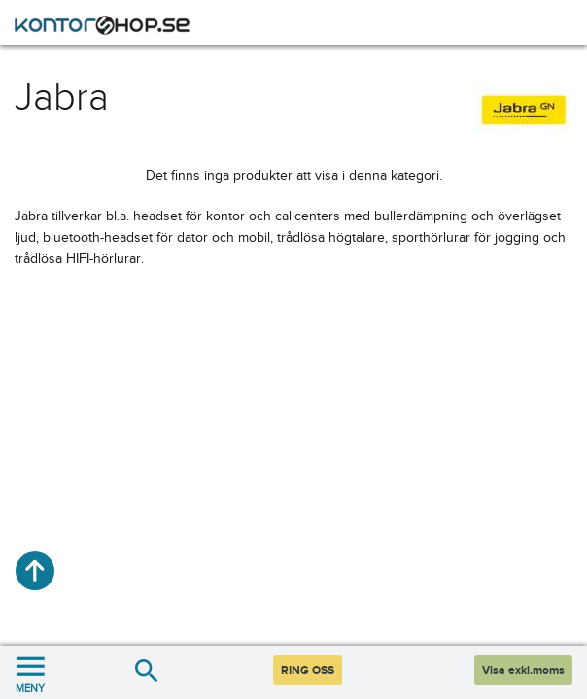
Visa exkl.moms (523, 670)
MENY (30, 672)
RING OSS (307, 670)
